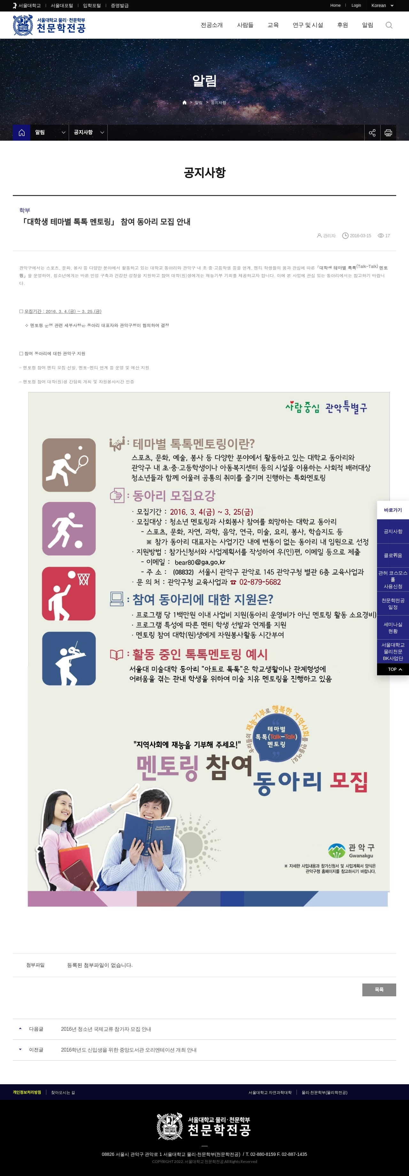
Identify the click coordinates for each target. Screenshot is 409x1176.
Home (335, 5)
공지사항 (218, 102)
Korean (379, 5)
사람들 (245, 25)
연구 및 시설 (308, 25)
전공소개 (212, 25)
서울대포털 (62, 5)
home (21, 133)
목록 (379, 989)
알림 (367, 25)
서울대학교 (30, 5)
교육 (273, 25)
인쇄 (388, 133)
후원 (342, 25)
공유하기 (372, 133)
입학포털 (92, 5)
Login (356, 5)
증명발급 (120, 5)
